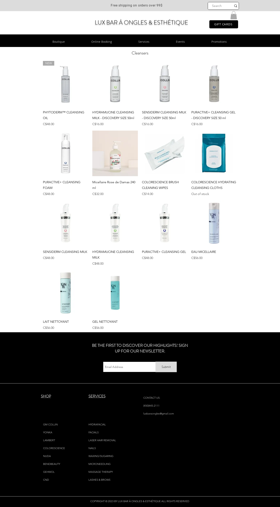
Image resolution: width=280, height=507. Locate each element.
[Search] (217, 6)
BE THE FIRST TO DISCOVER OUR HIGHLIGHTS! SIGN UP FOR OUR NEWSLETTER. (140, 348)
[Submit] (166, 367)
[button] (233, 15)
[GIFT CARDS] (223, 24)
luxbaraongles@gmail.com (158, 413)
